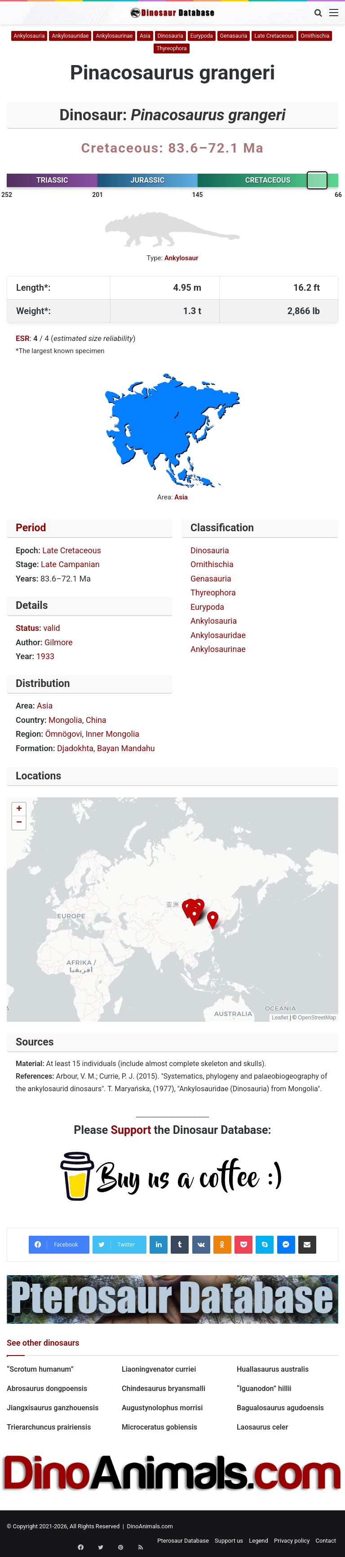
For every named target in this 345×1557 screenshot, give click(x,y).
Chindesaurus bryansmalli (163, 1388)
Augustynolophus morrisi (162, 1408)
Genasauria (234, 36)
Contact (326, 1540)
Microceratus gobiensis (159, 1427)
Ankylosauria (29, 36)
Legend (258, 1540)
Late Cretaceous (273, 36)
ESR (23, 338)
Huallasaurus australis (273, 1369)
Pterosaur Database (183, 1540)
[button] (212, 920)
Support (131, 1130)
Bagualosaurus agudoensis (280, 1408)
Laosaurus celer (262, 1427)
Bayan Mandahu (126, 748)
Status (27, 628)
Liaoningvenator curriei (159, 1369)
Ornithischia (315, 36)
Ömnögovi (63, 734)
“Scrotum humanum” (40, 1369)
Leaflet (280, 1018)
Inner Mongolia (112, 734)
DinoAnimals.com (150, 1526)
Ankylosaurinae (114, 36)
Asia (145, 36)
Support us (229, 1540)
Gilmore (58, 642)
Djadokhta (75, 748)
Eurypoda (201, 36)
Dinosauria (170, 36)
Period (31, 528)
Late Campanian (70, 564)
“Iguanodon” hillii (264, 1388)
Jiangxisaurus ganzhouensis (52, 1408)
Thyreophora (171, 48)
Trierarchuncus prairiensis (49, 1427)
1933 (45, 656)
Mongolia (65, 720)
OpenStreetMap (317, 1018)
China (96, 720)
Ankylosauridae (70, 36)
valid (51, 628)
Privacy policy (292, 1540)
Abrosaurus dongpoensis (47, 1388)
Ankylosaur (181, 258)
